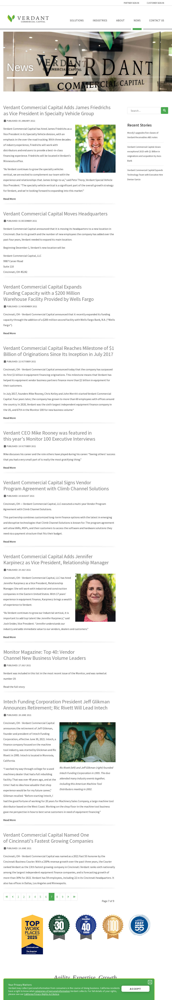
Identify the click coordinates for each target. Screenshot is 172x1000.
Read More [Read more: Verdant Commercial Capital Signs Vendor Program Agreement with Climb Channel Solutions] (9, 541)
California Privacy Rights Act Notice (41, 994)
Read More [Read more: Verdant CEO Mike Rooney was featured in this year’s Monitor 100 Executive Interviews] (9, 467)
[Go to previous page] (13, 897)
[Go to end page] (74, 897)
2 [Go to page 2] (24, 896)
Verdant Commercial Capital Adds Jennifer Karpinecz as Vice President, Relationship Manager (56, 559)
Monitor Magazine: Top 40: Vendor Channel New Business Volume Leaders (44, 655)
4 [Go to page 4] (35, 896)
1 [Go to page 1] (18, 896)
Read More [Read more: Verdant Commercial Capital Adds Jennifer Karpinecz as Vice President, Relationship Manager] (9, 637)
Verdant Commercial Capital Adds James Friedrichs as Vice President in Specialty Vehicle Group (57, 110)
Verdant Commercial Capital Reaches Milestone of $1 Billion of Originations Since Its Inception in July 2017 (58, 351)
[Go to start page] (6, 897)
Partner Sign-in (131, 3)
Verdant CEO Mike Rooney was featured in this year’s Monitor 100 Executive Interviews (49, 436)
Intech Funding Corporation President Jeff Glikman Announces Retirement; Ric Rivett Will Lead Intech (56, 704)
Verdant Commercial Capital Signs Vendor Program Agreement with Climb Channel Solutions (56, 485)
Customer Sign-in (155, 3)
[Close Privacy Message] (150, 982)
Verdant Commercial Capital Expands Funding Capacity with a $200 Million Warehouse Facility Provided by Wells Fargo (48, 292)
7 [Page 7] (51, 896)
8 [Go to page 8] (57, 896)
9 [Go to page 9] (62, 896)
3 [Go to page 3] (29, 896)
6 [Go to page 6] (46, 896)
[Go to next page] (68, 897)
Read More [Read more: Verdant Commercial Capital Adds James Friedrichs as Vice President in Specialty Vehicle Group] (9, 198)
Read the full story (14, 686)
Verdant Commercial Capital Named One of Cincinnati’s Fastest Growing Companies (48, 838)
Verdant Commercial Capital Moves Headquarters (55, 213)
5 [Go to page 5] (40, 896)
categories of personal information (52, 991)
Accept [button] (135, 988)
